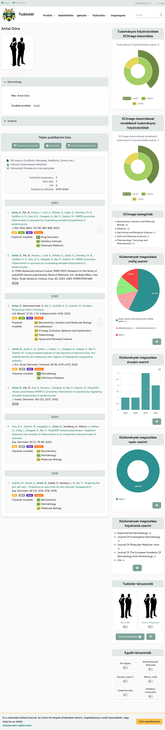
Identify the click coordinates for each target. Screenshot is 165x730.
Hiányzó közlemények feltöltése (27, 164)
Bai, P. (57, 216)
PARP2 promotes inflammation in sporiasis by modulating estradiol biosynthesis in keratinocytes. (53, 263)
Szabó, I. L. (55, 349)
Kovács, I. (36, 212)
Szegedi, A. (46, 216)
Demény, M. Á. (84, 212)
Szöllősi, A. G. (19, 216)
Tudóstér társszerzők (26, 145)
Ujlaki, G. (69, 212)
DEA (21, 232)
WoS (29, 232)
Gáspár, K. (81, 349)
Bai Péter (125, 622)
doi (14, 232)
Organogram (118, 15)
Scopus (38, 232)
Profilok (49, 15)
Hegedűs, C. (44, 426)
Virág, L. (20, 430)
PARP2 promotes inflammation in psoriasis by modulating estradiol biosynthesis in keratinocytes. (53, 220)
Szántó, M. (68, 216)
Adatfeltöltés (66, 15)
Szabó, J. (42, 349)
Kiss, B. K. (33, 216)
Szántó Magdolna (150, 622)
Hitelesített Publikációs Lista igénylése (30, 168)
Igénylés (83, 15)
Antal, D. (16, 212)
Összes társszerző (130, 636)
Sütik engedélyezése (149, 721)
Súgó (5, 2)
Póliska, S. (57, 212)
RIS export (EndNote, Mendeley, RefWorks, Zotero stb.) (40, 160)
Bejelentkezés (143, 3)
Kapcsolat (19, 2)
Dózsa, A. (30, 483)
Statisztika (99, 15)
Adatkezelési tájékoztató (17, 725)
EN (158, 3)
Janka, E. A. (29, 349)
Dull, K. (47, 212)
